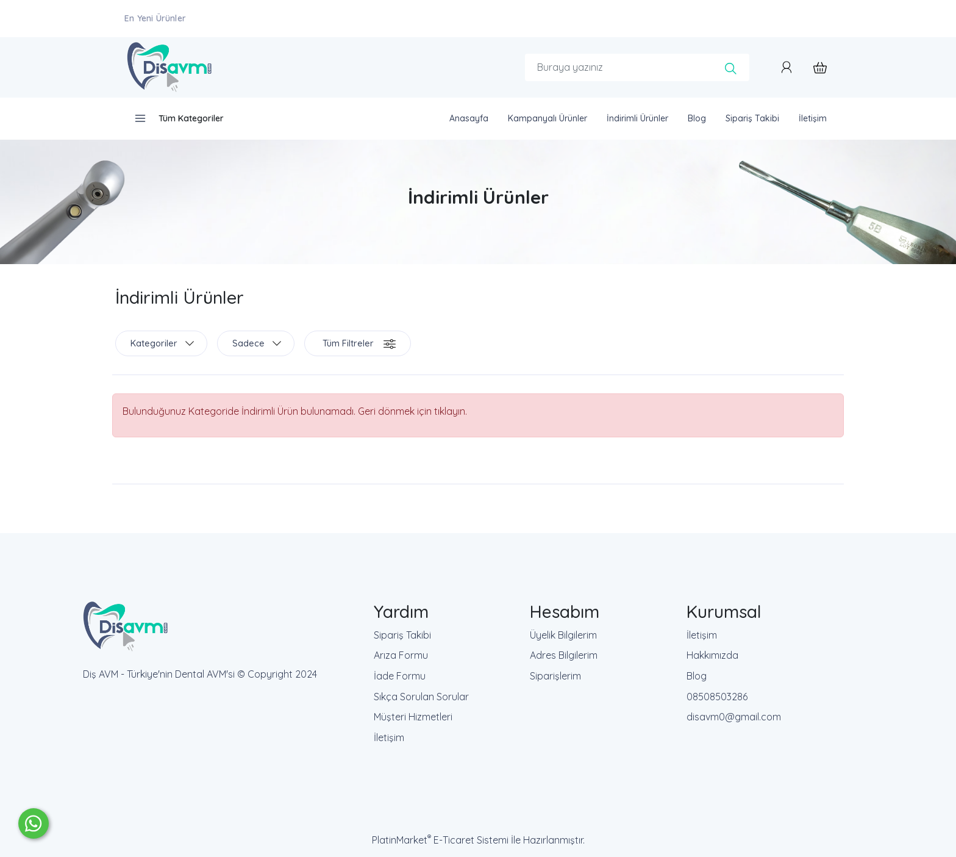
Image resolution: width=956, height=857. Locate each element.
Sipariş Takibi (402, 635)
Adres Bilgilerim (564, 655)
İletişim (389, 737)
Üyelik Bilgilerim (563, 635)
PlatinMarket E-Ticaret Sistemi (440, 840)
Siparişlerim (555, 676)
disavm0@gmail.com (734, 717)
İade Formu (400, 676)
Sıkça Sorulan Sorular (421, 696)
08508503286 (717, 696)
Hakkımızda (712, 655)
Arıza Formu (401, 655)
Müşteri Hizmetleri (413, 717)
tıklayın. (450, 411)
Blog (697, 676)
